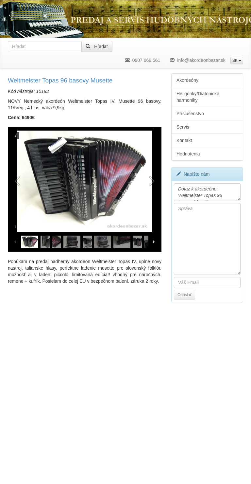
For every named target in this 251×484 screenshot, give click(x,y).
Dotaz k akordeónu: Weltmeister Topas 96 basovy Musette (207, 192)
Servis (182, 127)
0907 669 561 (142, 60)
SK (236, 60)
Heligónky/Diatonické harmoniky (197, 97)
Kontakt (184, 140)
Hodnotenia (188, 153)
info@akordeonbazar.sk (197, 60)
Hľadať (97, 46)
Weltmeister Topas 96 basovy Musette (60, 80)
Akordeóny (187, 80)
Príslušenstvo (190, 113)
